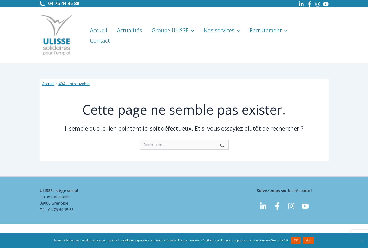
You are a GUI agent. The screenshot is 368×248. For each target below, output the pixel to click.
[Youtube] (326, 4)
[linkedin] (263, 206)
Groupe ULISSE (173, 27)
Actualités (129, 27)
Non (308, 240)
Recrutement (268, 27)
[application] (191, 27)
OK (296, 240)
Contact (100, 43)
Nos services (222, 27)
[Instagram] (317, 4)
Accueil (98, 27)
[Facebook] (309, 4)
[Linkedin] (301, 4)
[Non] (362, 240)
